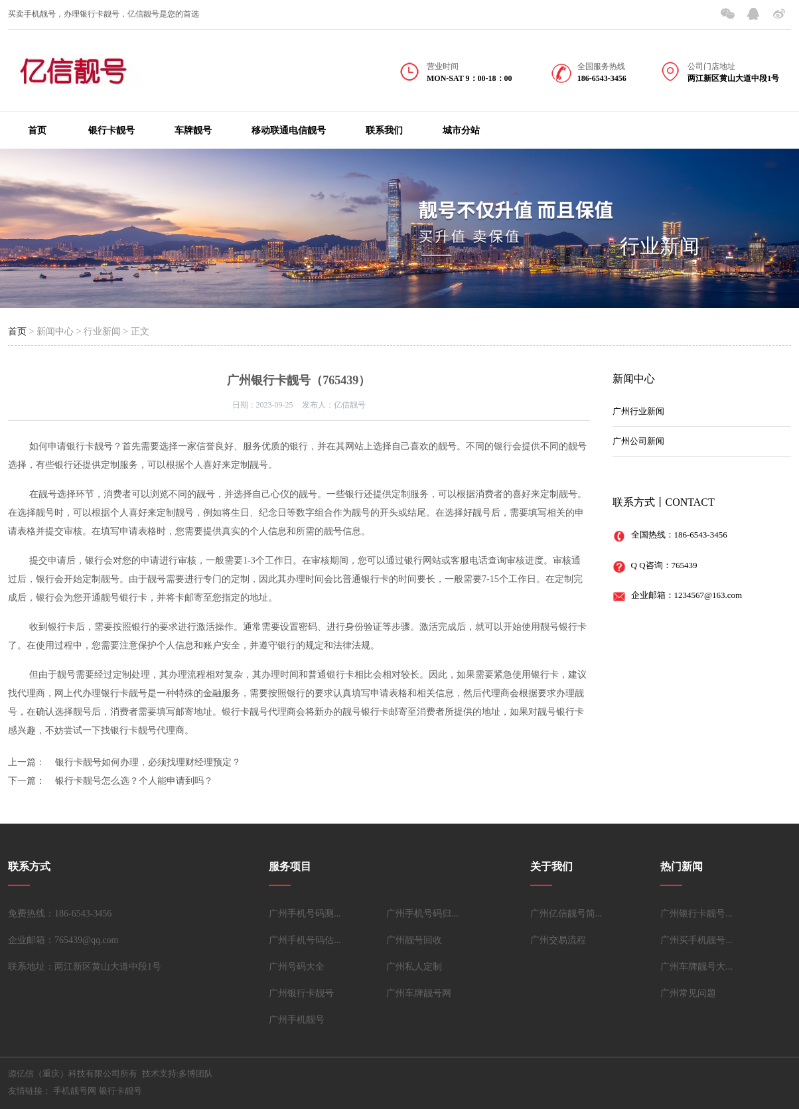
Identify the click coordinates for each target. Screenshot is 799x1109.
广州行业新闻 (638, 411)
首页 (37, 130)
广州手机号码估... (305, 940)
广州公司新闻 (638, 441)
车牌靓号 (193, 130)
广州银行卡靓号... (696, 914)
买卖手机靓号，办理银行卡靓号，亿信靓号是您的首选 (103, 14)
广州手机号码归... (422, 914)
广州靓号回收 (414, 940)
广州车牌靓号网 (418, 993)
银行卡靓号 (111, 130)
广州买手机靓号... (696, 940)
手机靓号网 (74, 1091)
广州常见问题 (688, 993)
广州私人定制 (414, 967)
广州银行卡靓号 (301, 993)
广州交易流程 (558, 940)
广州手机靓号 (297, 1020)
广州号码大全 (297, 967)
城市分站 (461, 130)
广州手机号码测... (305, 914)
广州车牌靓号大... (696, 967)
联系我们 (384, 130)
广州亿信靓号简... (566, 914)
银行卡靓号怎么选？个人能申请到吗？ (134, 781)
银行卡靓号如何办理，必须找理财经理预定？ (148, 762)
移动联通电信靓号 (289, 130)
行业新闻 (659, 246)
